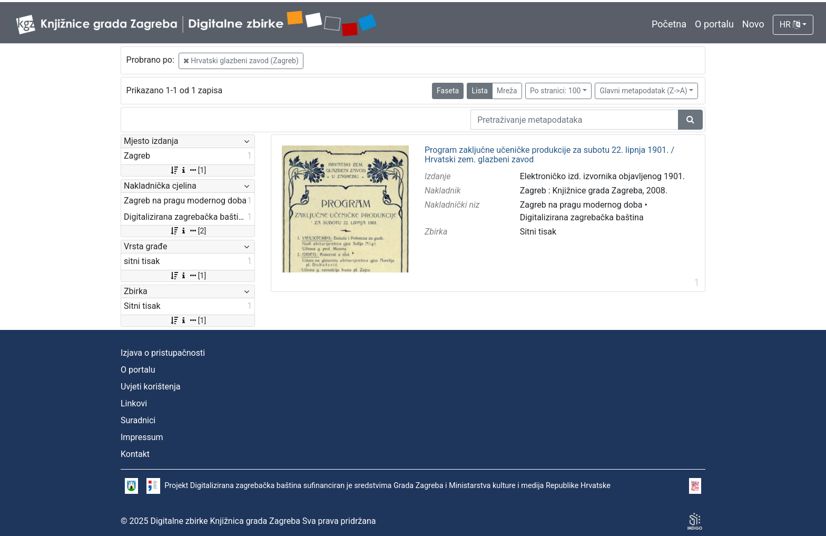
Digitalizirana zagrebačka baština (582, 217)
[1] (188, 170)
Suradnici (138, 420)
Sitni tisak (538, 232)
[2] (188, 231)
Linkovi (134, 403)
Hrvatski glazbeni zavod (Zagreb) (241, 60)
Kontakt (135, 454)
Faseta (448, 90)
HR (790, 25)
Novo (753, 24)
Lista (479, 90)
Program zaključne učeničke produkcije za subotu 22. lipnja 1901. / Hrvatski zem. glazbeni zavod (549, 154)
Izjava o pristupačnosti (163, 353)
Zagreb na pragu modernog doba (581, 205)
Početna (669, 24)
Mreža (507, 90)
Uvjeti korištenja (150, 387)
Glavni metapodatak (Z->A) (643, 90)
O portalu (714, 24)
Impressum (142, 437)
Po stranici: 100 (555, 90)
